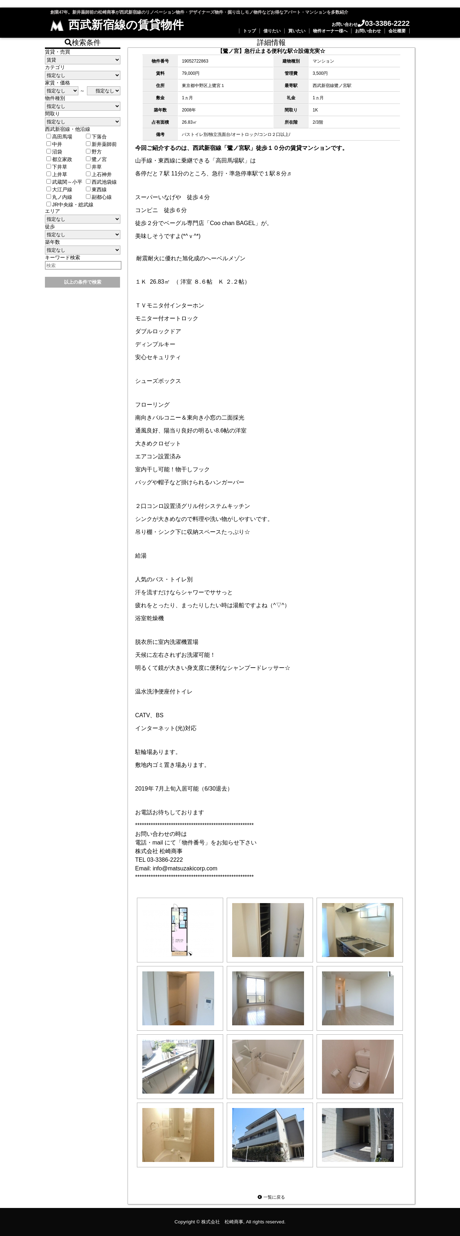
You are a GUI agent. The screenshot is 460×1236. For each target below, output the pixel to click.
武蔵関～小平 (64, 182)
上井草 (56, 174)
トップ (249, 30)
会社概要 (397, 30)
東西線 (96, 189)
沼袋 (54, 152)
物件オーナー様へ (330, 30)
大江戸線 (59, 189)
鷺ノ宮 (96, 159)
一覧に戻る (271, 1197)
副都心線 (99, 197)
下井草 (56, 167)
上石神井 (99, 174)
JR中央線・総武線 (69, 204)
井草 (94, 167)
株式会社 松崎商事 (222, 1221)
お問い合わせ (368, 30)
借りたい (272, 30)
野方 (94, 152)
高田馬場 (59, 136)
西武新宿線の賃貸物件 (117, 24)
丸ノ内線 (59, 197)
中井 (54, 144)
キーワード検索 (62, 257)
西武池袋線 (101, 182)
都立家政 (59, 159)
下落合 (96, 136)
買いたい (296, 30)
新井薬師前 (101, 144)
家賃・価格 (57, 83)
